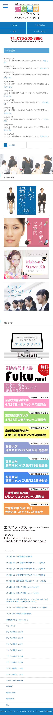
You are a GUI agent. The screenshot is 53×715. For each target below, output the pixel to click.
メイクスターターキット (14, 680)
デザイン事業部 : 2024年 (14, 674)
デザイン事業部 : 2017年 (14, 632)
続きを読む (44, 68)
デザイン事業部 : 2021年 (14, 656)
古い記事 (11, 145)
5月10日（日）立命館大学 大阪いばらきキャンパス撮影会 (26, 581)
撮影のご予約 (11, 692)
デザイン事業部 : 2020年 (14, 650)
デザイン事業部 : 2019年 (14, 644)
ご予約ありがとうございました (17, 619)
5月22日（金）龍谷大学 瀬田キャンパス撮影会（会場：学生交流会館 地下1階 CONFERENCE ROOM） (27, 600)
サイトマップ (11, 625)
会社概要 (9, 686)
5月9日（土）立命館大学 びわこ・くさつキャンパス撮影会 (26, 607)
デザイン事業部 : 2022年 (14, 662)
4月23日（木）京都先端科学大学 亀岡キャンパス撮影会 (25, 562)
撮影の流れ (10, 698)
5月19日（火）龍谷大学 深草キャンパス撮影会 (22, 593)
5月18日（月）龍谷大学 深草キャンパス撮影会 (22, 587)
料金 (7, 704)
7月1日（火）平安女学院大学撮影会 (18, 613)
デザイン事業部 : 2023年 (14, 668)
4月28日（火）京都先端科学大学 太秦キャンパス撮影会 (25, 575)
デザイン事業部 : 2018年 (14, 638)
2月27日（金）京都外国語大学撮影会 (19, 556)
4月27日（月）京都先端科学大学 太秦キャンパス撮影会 (25, 568)
